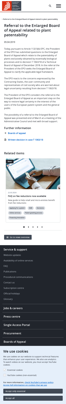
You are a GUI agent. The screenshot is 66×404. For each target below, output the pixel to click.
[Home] (12, 6)
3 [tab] (33, 227)
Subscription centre (14, 288)
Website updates (12, 255)
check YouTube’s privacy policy (39, 382)
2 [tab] (28, 227)
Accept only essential (15, 391)
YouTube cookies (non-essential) (21, 375)
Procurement (12, 333)
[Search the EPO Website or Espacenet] (50, 5)
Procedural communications (18, 277)
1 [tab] (24, 227)
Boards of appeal (17, 133)
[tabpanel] (33, 192)
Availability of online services (18, 260)
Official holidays (12, 293)
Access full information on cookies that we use (25, 385)
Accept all (10, 398)
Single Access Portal (17, 325)
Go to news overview (19, 237)
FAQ (6, 266)
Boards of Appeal (15, 342)
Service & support (15, 249)
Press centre (12, 316)
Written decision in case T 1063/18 (25, 139)
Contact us (9, 282)
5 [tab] (42, 227)
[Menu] (58, 6)
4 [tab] (37, 227)
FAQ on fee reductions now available (27, 196)
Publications (10, 271)
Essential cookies (15, 370)
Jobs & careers (13, 308)
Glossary (8, 299)
